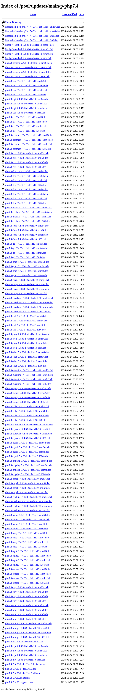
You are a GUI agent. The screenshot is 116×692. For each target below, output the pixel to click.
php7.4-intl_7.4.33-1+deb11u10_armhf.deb (26, 325)
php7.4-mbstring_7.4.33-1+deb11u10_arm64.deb (29, 375)
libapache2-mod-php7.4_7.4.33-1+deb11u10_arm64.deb (32, 31)
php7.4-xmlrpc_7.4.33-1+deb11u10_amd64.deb (28, 623)
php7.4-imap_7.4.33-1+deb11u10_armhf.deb (27, 289)
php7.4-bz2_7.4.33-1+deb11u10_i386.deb (25, 94)
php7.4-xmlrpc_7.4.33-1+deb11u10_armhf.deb (28, 632)
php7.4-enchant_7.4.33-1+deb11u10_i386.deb (27, 221)
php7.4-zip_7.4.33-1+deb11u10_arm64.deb (26, 650)
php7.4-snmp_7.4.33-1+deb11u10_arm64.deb (27, 519)
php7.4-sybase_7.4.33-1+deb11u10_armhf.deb (27, 578)
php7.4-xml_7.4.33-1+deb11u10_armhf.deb (26, 614)
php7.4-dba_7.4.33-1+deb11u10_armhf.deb (26, 180)
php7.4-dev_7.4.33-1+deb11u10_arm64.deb (26, 194)
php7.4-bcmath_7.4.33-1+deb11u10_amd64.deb (28, 63)
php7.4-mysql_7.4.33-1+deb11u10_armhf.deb (27, 397)
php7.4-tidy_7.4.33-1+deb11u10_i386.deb (25, 601)
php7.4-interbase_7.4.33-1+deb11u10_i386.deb (28, 311)
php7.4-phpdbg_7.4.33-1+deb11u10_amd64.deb (28, 460)
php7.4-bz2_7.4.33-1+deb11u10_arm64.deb (26, 85)
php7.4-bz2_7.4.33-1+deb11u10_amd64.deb (26, 81)
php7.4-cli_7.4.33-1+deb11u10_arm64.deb (26, 121)
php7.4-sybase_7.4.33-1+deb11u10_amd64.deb (28, 569)
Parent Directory (13, 22)
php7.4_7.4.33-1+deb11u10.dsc (20, 668)
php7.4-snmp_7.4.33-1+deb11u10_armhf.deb (27, 524)
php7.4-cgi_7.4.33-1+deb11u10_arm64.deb (26, 103)
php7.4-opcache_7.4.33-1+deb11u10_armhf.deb (28, 433)
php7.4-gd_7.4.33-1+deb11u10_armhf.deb (25, 253)
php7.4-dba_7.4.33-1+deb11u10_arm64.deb (26, 176)
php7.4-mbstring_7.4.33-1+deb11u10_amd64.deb (29, 370)
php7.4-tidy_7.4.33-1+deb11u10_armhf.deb (26, 596)
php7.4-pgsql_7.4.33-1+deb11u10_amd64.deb (27, 442)
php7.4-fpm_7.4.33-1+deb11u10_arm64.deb (26, 230)
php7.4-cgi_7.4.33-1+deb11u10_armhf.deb (26, 108)
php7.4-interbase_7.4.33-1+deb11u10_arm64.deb (29, 302)
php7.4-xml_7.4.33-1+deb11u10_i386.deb (25, 619)
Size (81, 14)
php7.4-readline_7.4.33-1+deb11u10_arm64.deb (28, 501)
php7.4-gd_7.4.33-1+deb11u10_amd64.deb (26, 243)
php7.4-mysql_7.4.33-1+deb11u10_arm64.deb (27, 393)
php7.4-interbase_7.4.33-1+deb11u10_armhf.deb (29, 307)
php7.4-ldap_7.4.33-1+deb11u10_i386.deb (26, 366)
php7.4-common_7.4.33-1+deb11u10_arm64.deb (29, 139)
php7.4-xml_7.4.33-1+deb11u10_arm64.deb (26, 610)
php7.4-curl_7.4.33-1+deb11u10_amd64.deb (26, 153)
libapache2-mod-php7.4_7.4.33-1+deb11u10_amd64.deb (32, 26)
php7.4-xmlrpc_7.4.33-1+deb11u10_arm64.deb (28, 628)
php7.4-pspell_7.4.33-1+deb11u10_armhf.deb (27, 488)
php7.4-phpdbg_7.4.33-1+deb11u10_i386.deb (27, 474)
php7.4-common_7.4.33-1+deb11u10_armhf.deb (28, 144)
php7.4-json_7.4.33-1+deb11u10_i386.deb (25, 347)
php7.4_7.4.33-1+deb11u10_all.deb (22, 673)
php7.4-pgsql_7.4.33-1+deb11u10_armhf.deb (27, 451)
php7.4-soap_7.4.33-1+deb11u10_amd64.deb (27, 533)
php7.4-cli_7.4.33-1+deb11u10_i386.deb (25, 130)
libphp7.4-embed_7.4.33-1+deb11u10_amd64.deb (29, 45)
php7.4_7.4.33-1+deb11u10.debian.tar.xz (25, 664)
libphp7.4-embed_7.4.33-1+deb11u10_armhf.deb (29, 54)
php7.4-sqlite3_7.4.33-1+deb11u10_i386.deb (27, 564)
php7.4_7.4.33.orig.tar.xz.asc (19, 682)
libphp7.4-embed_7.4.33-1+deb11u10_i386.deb (28, 58)
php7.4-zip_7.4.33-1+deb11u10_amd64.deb (26, 646)
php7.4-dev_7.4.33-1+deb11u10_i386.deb (25, 203)
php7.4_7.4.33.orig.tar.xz (17, 677)
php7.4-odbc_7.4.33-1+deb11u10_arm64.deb (27, 411)
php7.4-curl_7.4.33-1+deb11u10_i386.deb (25, 167)
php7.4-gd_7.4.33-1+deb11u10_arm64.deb (26, 248)
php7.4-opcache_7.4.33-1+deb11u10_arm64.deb (28, 429)
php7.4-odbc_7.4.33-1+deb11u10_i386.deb (26, 420)
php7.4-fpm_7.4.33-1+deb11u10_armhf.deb (26, 234)
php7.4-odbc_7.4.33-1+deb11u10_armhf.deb (27, 415)
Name (33, 14)
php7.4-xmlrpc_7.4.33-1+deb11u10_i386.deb (27, 637)
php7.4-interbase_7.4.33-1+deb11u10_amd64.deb (29, 298)
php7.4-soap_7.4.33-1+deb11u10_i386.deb (26, 546)
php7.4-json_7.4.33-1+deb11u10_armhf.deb (26, 343)
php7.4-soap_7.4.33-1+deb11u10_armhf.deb (26, 542)
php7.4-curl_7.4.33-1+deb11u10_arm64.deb (26, 158)
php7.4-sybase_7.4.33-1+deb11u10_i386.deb (27, 583)
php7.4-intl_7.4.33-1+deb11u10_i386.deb (25, 329)
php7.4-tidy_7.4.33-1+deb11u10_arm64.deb (26, 592)
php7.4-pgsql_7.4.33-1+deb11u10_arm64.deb (27, 447)
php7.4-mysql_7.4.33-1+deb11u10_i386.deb (26, 402)
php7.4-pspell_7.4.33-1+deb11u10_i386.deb (26, 492)
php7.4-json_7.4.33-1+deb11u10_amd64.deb (27, 334)
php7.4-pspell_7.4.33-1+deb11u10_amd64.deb (27, 479)
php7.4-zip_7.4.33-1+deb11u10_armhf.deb (26, 655)
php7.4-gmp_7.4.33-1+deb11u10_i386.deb (26, 275)
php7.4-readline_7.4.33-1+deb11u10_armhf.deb (28, 506)
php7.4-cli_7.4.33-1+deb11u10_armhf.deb (25, 126)
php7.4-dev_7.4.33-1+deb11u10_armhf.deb (26, 198)
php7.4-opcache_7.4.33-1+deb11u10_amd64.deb (29, 424)
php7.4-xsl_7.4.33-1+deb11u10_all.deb (24, 641)
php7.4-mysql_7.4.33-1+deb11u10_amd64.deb (28, 388)
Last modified (69, 14)
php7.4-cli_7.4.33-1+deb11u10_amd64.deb (26, 117)
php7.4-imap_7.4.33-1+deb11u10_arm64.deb (27, 284)
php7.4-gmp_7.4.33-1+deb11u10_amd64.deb (27, 262)
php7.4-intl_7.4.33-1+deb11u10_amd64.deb (26, 316)
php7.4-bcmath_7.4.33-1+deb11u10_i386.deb (27, 76)
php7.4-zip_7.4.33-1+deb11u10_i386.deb (25, 659)
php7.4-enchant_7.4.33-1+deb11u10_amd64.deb (28, 207)
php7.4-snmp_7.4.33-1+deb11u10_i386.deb (26, 528)
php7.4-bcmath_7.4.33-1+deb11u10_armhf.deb (28, 72)
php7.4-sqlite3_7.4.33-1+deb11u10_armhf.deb (27, 560)
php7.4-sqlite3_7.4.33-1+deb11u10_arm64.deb (28, 555)
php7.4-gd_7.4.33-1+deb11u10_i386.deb (25, 257)
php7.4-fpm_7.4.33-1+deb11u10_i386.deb (25, 239)
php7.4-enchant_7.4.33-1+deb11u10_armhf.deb (28, 216)
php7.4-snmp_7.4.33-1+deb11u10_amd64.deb (27, 515)
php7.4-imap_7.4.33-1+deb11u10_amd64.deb (27, 280)
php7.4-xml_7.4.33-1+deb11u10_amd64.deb (26, 605)
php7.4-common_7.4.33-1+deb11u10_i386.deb (28, 149)
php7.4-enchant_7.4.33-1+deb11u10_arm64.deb (28, 212)
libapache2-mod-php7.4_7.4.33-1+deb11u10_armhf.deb (32, 36)
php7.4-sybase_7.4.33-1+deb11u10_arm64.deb (28, 573)
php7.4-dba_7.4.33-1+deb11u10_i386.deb (25, 185)
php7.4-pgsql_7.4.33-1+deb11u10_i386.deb (26, 456)
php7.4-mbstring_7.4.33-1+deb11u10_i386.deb (28, 384)
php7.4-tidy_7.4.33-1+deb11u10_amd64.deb (26, 587)
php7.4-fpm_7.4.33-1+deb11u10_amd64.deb (27, 225)
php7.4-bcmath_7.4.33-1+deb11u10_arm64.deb (28, 67)
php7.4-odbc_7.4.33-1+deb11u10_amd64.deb (27, 406)
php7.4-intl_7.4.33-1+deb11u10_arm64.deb (26, 320)
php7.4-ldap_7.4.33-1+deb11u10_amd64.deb (27, 352)
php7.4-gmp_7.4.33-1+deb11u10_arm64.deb (27, 266)
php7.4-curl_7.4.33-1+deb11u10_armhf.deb (26, 162)
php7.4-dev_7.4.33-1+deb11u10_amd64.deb (26, 189)
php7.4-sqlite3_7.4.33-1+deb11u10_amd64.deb (28, 551)
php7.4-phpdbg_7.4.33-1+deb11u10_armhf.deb (28, 470)
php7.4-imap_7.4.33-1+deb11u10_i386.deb (26, 293)
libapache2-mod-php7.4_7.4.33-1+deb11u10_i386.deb (31, 40)
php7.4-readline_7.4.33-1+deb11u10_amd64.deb (28, 497)
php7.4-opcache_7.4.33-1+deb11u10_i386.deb (27, 438)
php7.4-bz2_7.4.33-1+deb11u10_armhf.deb (26, 90)
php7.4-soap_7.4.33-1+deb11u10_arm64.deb (27, 537)
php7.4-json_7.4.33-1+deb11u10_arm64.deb (26, 338)
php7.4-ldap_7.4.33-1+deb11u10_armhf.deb (26, 361)
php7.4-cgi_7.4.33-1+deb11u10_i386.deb (25, 112)
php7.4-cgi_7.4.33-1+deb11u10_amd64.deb (26, 99)
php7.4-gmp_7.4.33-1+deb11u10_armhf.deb (26, 271)
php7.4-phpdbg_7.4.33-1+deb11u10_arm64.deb (28, 465)
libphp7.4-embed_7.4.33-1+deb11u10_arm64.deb (29, 49)
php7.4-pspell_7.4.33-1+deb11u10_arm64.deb (27, 483)
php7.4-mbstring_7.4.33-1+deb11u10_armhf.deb (28, 379)
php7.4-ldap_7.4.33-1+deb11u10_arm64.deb (26, 356)
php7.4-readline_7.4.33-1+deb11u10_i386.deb (27, 510)
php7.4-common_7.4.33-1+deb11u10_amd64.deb (29, 135)
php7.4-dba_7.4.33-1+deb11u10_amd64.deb (26, 171)
